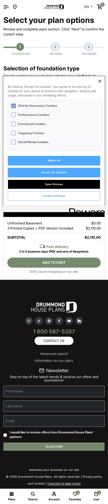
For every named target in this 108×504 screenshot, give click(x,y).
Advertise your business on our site (54, 470)
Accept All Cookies (54, 172)
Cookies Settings (54, 195)
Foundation (21, 49)
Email (10, 421)
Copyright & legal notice (64, 483)
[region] (54, 144)
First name (14, 391)
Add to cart (54, 262)
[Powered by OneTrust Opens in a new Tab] (85, 209)
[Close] (100, 81)
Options (56, 49)
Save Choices (54, 184)
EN (87, 7)
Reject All (54, 160)
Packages (89, 49)
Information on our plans (54, 360)
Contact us (53, 341)
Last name (14, 406)
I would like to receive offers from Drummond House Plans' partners (51, 434)
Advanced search (54, 354)
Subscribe (54, 446)
